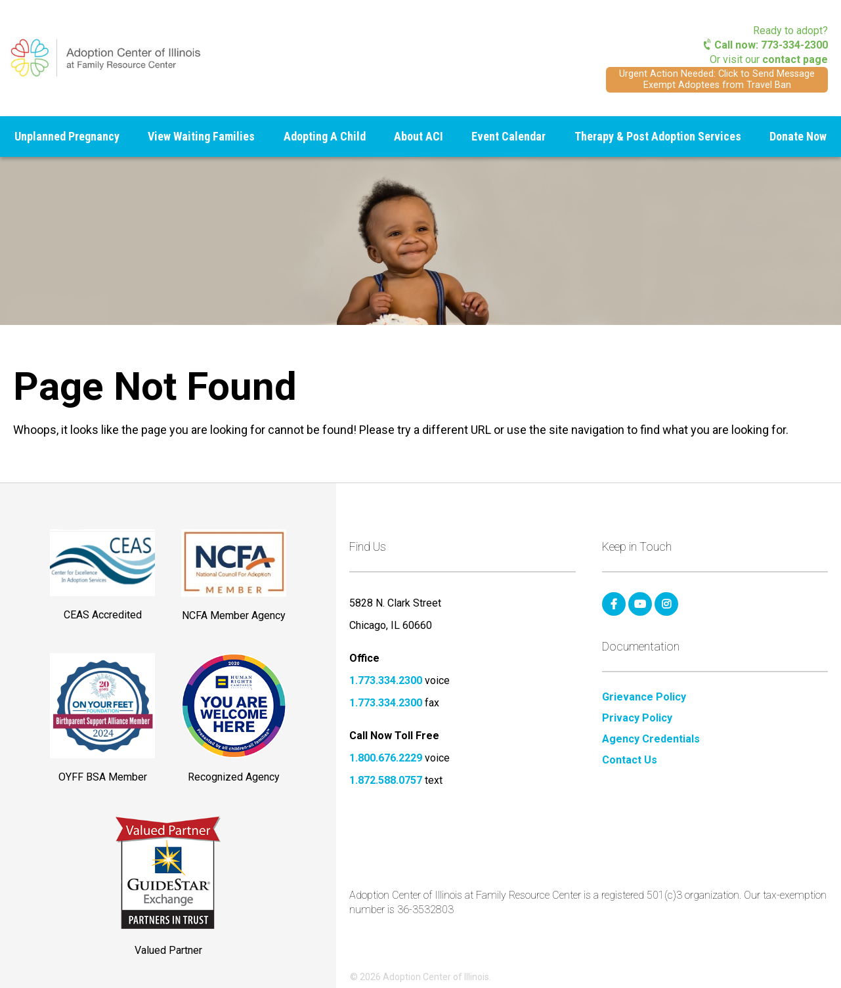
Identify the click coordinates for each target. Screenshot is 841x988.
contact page (795, 59)
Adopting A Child (325, 136)
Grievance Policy (644, 697)
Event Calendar (508, 136)
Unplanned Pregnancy (66, 136)
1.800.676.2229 (385, 758)
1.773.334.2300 (385, 680)
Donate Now (798, 136)
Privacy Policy (637, 718)
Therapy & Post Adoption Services (657, 136)
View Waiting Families (201, 136)
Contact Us (629, 760)
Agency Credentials (651, 739)
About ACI (418, 136)
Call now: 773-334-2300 (766, 45)
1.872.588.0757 (385, 780)
